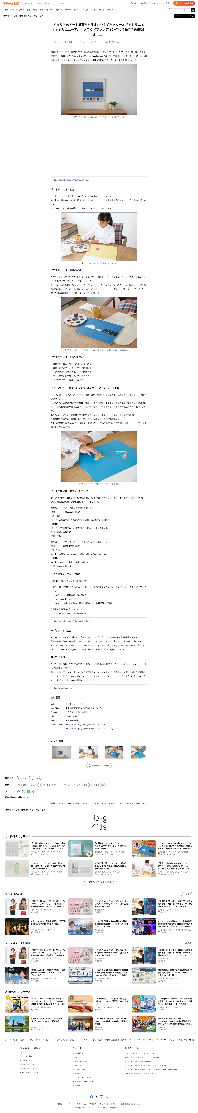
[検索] (193, 10)
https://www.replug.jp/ (62, 688)
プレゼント (93, 785)
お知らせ (76, 1073)
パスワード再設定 (80, 1061)
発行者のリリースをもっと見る (99, 882)
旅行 (28, 10)
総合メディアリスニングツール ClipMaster (142, 1057)
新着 (6, 10)
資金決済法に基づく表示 (131, 1104)
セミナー (76, 1086)
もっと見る (186, 894)
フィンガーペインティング (74, 785)
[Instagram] (101, 1096)
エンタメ (13, 10)
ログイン (76, 1057)
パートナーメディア (28, 1064)
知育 (102, 785)
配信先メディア (26, 1060)
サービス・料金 (26, 1056)
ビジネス (77, 10)
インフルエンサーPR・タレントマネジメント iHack (145, 1065)
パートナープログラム (77, 1104)
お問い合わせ (78, 1065)
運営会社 (61, 1104)
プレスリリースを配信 (138, 3)
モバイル (93, 10)
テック (85, 10)
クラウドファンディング (51, 785)
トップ (5, 1040)
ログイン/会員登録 (184, 3)
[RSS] (106, 1096)
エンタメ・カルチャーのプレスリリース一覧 (30, 1040)
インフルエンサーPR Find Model (138, 1061)
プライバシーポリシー (109, 1104)
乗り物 (101, 10)
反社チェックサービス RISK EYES (139, 1073)
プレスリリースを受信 (160, 3)
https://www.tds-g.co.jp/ (76, 724)
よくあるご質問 (79, 1069)
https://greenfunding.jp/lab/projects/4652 (71, 180)
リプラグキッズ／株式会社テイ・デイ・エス (68, 42)
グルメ (21, 10)
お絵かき (34, 785)
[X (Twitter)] (23, 791)
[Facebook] (18, 791)
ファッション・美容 (40, 10)
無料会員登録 (78, 1053)
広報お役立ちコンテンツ (30, 1072)
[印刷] (33, 791)
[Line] (28, 791)
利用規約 (92, 1104)
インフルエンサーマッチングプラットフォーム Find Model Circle (151, 1069)
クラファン (110, 10)
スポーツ (67, 10)
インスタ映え (22, 785)
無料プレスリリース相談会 (83, 1082)
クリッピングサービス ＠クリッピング (140, 1053)
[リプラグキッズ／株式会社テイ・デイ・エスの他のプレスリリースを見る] (184, 16)
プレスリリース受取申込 (82, 1078)
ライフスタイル (56, 10)
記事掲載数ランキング (29, 1068)
